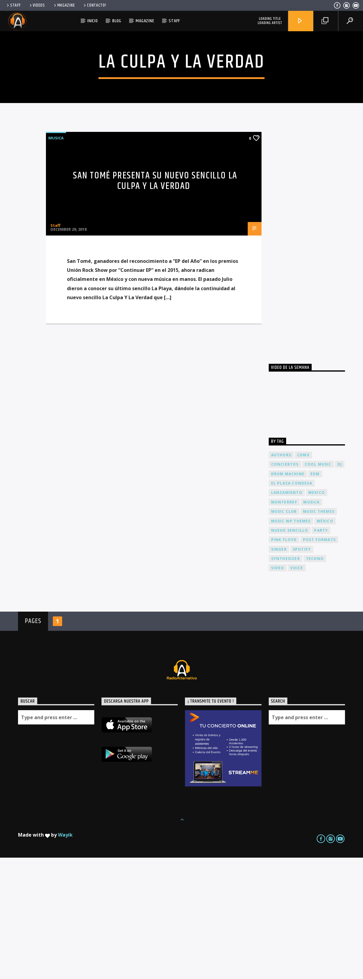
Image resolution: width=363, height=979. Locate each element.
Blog (116, 21)
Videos (37, 5)
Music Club (284, 632)
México (325, 642)
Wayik (65, 956)
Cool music (318, 585)
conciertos (285, 585)
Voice (296, 689)
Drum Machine (287, 595)
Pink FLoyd (284, 661)
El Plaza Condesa (291, 604)
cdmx (303, 576)
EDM (315, 595)
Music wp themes (291, 642)
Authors (281, 576)
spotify (302, 670)
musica (311, 623)
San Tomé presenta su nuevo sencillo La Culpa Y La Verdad (155, 302)
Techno (315, 680)
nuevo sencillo (289, 651)
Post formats (319, 661)
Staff (13, 5)
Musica (56, 259)
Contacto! (94, 5)
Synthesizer (285, 680)
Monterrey (284, 623)
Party (321, 651)
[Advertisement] (314, 358)
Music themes (318, 632)
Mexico (316, 613)
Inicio (92, 21)
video (277, 689)
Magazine (64, 5)
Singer (279, 670)
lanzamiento (286, 613)
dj (339, 585)
